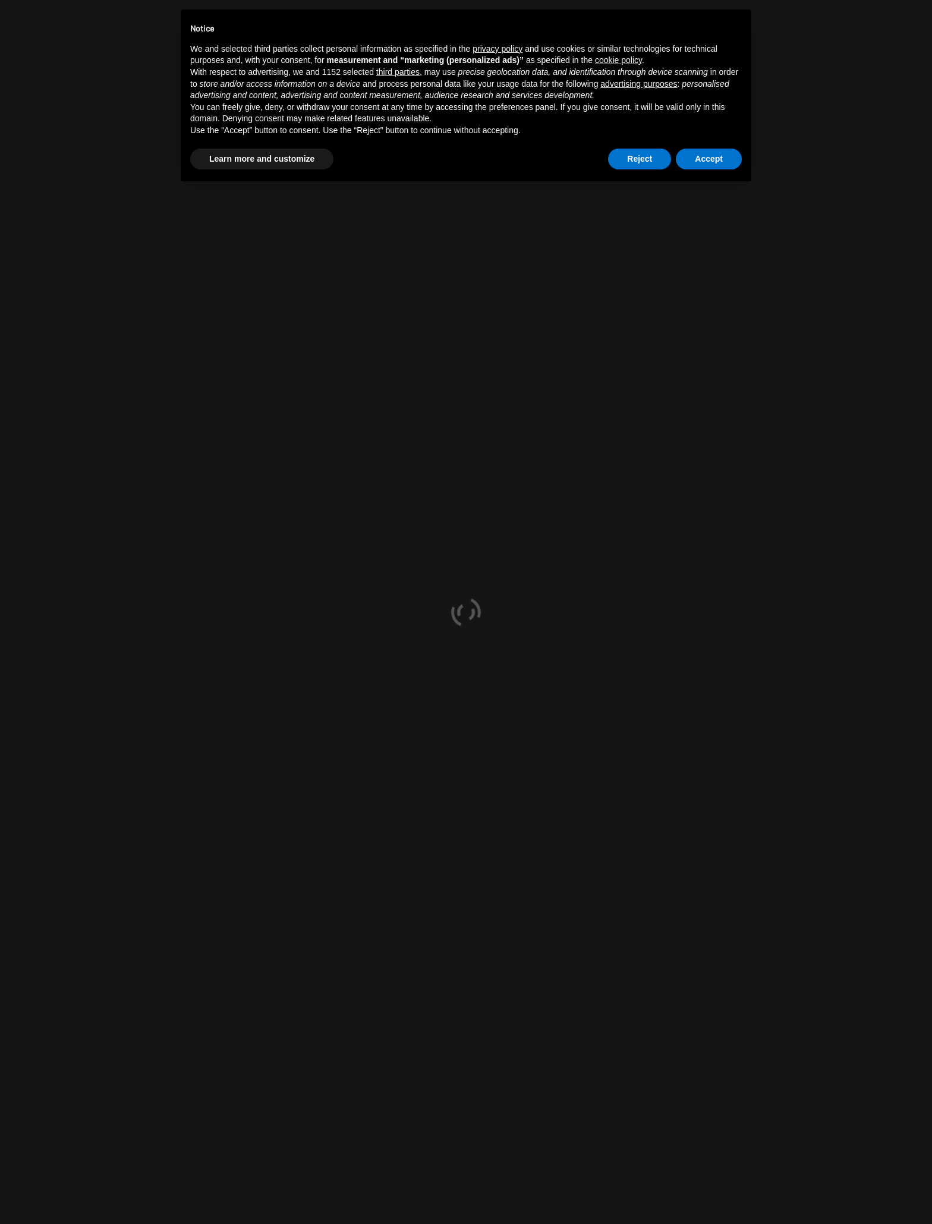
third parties (398, 72)
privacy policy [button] (497, 49)
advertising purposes (638, 84)
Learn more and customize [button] (261, 158)
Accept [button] (709, 158)
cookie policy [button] (618, 60)
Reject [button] (639, 158)
